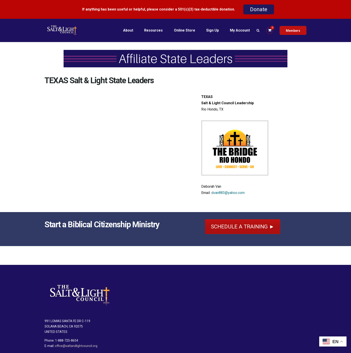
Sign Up (212, 30)
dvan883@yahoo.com (228, 193)
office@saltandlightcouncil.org (76, 346)
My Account (240, 30)
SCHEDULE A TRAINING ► (242, 226)
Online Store (184, 30)
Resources (153, 30)
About (127, 30)
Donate (258, 9)
